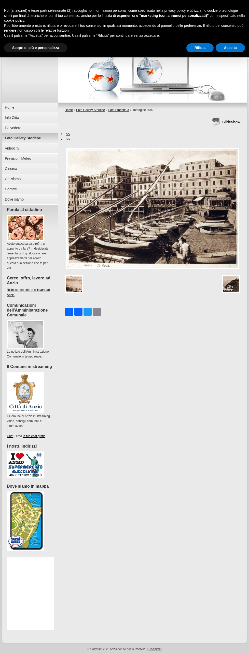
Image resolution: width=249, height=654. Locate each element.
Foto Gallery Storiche (90, 110)
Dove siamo (14, 199)
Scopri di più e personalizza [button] (35, 48)
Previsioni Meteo (18, 158)
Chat (10, 436)
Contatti (11, 189)
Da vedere (13, 128)
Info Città (12, 118)
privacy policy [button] (175, 10)
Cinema (11, 169)
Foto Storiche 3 (118, 110)
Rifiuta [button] (200, 48)
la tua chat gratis (34, 436)
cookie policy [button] (14, 20)
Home (69, 110)
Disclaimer (154, 648)
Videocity (12, 148)
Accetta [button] (230, 48)
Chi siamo (13, 179)
